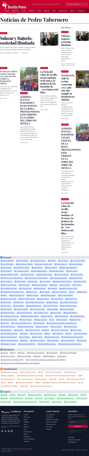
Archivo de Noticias (29, 439)
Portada (6, 10)
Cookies (72, 450)
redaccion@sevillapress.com (20, 451)
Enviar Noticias (72, 442)
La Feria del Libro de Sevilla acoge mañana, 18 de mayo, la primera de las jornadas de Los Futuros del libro (49, 82)
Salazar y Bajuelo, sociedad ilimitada (66, 40)
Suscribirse (77, 426)
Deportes (47, 10)
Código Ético (49, 417)
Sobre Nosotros (50, 414)
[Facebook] (2, 431)
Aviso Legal (49, 427)
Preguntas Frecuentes (74, 439)
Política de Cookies (51, 422)
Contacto (48, 429)
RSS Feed (26, 441)
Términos (78, 450)
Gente (39, 10)
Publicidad (71, 437)
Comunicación (63, 10)
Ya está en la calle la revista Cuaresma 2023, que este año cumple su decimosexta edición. (8, 77)
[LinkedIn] (12, 431)
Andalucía (32, 10)
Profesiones (81, 10)
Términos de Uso (51, 424)
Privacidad (65, 450)
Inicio (1, 14)
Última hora (15, 10)
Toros (54, 10)
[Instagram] (8, 431)
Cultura (72, 10)
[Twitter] (5, 431)
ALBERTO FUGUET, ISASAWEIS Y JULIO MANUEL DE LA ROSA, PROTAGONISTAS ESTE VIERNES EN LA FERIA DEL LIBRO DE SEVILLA (29, 110)
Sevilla (24, 10)
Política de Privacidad (52, 419)
